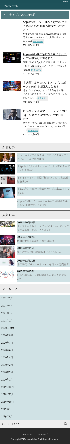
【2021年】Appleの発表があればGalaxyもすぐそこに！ (43, 190)
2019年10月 (7, 401)
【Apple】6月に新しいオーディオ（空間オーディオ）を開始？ (43, 168)
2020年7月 (7, 342)
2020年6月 (7, 350)
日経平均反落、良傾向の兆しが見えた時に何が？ (41, 277)
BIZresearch (10, 6)
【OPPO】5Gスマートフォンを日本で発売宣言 (43, 264)
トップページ (27, 434)
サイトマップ (42, 434)
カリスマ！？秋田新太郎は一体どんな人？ (39, 252)
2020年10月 (7, 328)
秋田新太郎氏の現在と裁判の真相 (35, 241)
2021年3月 (7, 313)
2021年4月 (7, 305)
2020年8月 (7, 335)
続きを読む (38, 41)
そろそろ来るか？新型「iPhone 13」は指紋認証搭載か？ (42, 179)
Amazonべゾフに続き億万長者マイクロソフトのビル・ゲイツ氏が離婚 (43, 157)
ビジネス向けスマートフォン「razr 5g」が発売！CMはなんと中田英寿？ (44, 114)
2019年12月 (7, 387)
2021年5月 (7, 298)
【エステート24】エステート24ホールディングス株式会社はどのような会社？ (43, 228)
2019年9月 (7, 409)
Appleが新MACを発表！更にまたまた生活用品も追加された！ (45, 56)
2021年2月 (7, 320)
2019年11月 (7, 394)
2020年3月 (7, 365)
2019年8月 (7, 416)
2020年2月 (7, 372)
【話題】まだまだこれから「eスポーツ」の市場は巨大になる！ (44, 84)
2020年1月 (7, 379)
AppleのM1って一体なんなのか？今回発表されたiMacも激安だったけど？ (45, 25)
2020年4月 (7, 357)
